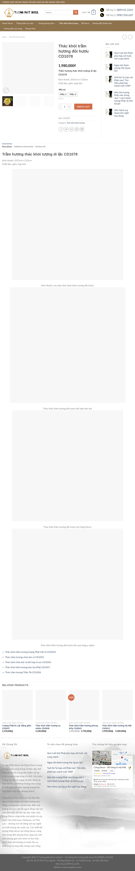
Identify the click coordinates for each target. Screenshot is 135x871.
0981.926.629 (125, 15)
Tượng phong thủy (47, 23)
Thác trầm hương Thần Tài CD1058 (23, 672)
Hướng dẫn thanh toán (102, 23)
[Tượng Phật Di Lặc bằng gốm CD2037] (17, 705)
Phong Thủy (30, 28)
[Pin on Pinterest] (76, 129)
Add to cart (83, 106)
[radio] (63, 94)
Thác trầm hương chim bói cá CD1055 (24, 657)
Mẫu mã (62, 90)
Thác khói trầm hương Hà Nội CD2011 (117, 727)
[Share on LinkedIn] (82, 129)
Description (7, 146)
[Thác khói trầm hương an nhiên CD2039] (51, 705)
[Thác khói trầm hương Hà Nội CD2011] (117, 705)
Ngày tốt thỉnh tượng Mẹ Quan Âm (122, 68)
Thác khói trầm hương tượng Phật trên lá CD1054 (30, 651)
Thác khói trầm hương (68, 23)
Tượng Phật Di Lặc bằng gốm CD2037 (16, 727)
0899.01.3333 (125, 9)
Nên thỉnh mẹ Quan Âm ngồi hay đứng (121, 113)
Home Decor (7, 23)
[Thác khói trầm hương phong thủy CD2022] (84, 705)
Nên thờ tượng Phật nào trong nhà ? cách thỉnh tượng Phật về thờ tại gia (123, 98)
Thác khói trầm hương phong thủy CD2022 (83, 727)
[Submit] (75, 12)
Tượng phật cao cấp (25, 23)
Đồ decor (85, 23)
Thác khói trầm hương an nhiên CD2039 (48, 727)
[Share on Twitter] (66, 129)
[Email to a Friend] (71, 129)
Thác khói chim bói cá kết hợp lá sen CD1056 (28, 662)
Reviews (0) (40, 146)
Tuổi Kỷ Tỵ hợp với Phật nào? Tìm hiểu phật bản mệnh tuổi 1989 (123, 81)
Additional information (24, 146)
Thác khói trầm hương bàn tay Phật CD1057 (27, 667)
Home (4, 37)
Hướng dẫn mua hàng (13, 28)
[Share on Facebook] (61, 129)
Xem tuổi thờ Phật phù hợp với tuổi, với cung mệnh (123, 55)
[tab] (7, 146)
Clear (60, 98)
